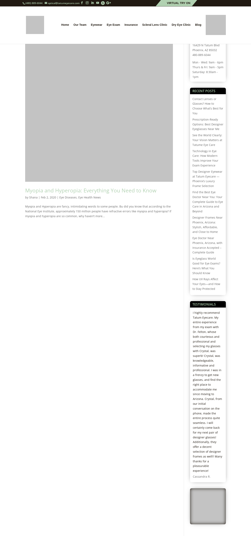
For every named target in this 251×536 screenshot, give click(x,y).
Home (65, 24)
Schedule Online (141, 3)
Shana (33, 197)
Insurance (131, 24)
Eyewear (96, 24)
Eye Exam (113, 24)
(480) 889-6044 (33, 3)
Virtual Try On (178, 3)
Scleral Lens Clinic (154, 24)
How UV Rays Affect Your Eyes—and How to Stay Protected (206, 284)
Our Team (79, 24)
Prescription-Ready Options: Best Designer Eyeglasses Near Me (207, 124)
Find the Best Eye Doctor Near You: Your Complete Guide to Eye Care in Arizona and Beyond (207, 201)
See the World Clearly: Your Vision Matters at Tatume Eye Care (207, 140)
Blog (198, 24)
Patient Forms (212, 3)
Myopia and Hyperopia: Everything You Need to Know (90, 190)
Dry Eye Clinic (181, 24)
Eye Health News (89, 197)
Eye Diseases (68, 197)
